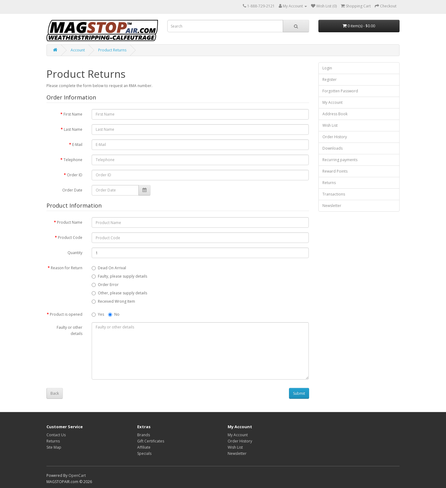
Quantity (75, 252)
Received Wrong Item (113, 301)
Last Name (73, 129)
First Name (72, 114)
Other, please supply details (119, 293)
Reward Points (335, 171)
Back (54, 393)
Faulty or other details (69, 330)
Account (78, 50)
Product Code (70, 237)
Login (327, 68)
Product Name (69, 222)
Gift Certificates (150, 441)
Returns (329, 182)
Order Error (105, 284)
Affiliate (144, 447)
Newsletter (331, 205)
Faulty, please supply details (119, 276)
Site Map (53, 447)
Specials (144, 453)
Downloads (332, 148)
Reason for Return (66, 267)
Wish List (330, 125)
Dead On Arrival (109, 267)
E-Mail (77, 144)
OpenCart (77, 475)
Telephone (72, 159)
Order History (334, 136)
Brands (143, 434)
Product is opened (66, 314)
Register (329, 79)
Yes (98, 314)
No (114, 314)
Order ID (74, 175)
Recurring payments (339, 159)
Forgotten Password (340, 91)
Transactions (333, 194)
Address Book (335, 114)
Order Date (72, 190)
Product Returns (112, 50)
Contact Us (56, 434)
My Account (332, 102)
